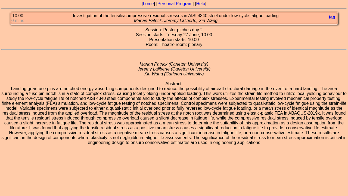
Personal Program (174, 3)
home (148, 3)
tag (332, 17)
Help (200, 3)
